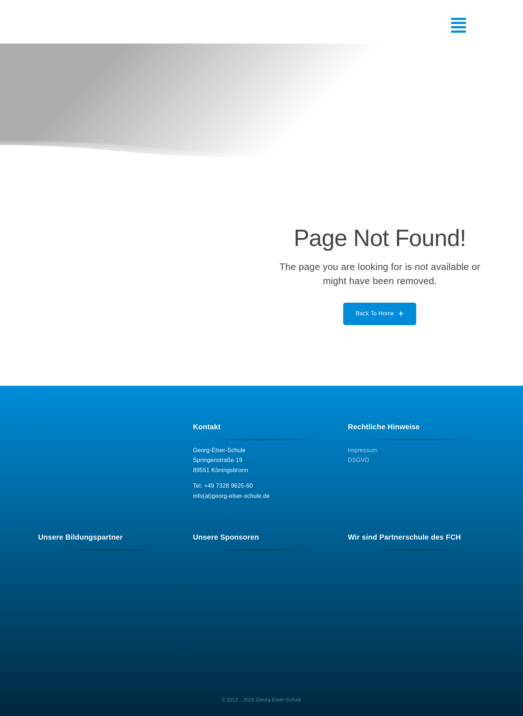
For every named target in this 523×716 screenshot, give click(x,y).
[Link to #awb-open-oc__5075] (429, 25)
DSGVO (358, 460)
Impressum (362, 450)
